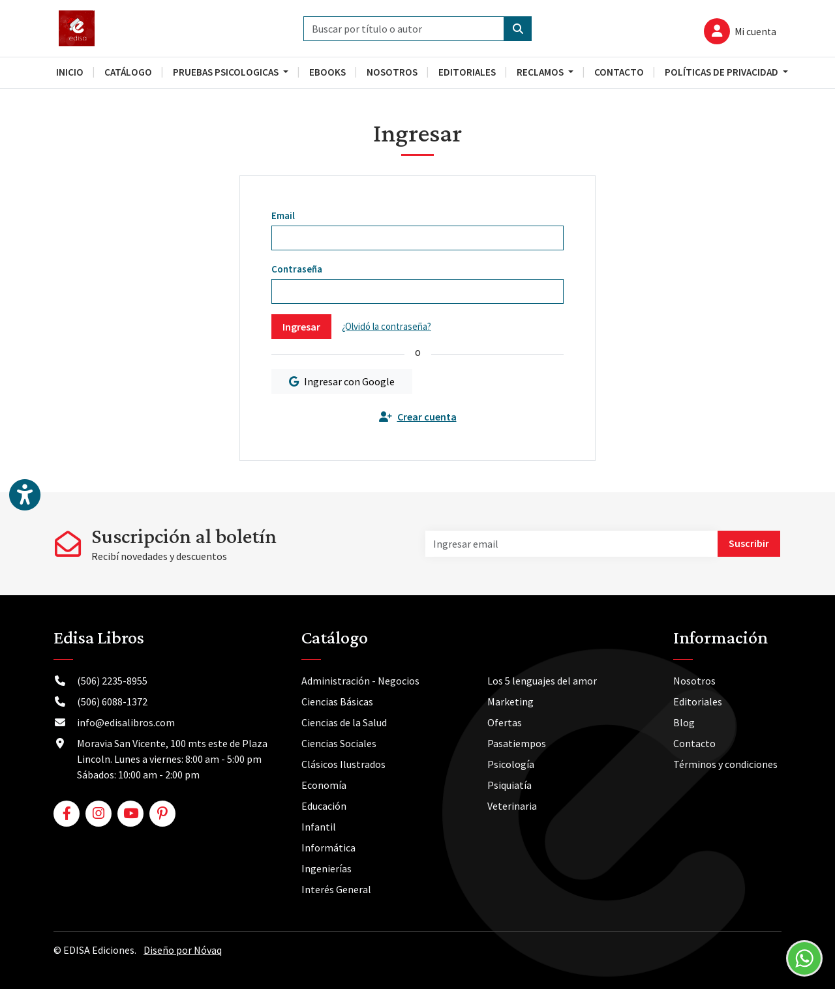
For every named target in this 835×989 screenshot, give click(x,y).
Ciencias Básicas (337, 701)
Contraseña (296, 269)
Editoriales (697, 701)
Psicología (510, 764)
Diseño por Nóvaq (183, 949)
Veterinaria (512, 805)
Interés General (336, 889)
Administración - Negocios (360, 680)
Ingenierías (326, 868)
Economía (323, 784)
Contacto (694, 743)
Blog (684, 722)
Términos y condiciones (725, 764)
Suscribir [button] (749, 543)
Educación (323, 805)
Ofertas (504, 722)
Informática (328, 847)
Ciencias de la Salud (344, 722)
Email (283, 215)
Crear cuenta (418, 416)
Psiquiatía (509, 784)
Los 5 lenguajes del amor (542, 680)
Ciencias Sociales (338, 743)
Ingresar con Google (342, 381)
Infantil (318, 826)
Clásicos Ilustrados (343, 764)
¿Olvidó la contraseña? (386, 326)
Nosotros (694, 680)
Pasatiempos (516, 743)
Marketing (510, 701)
